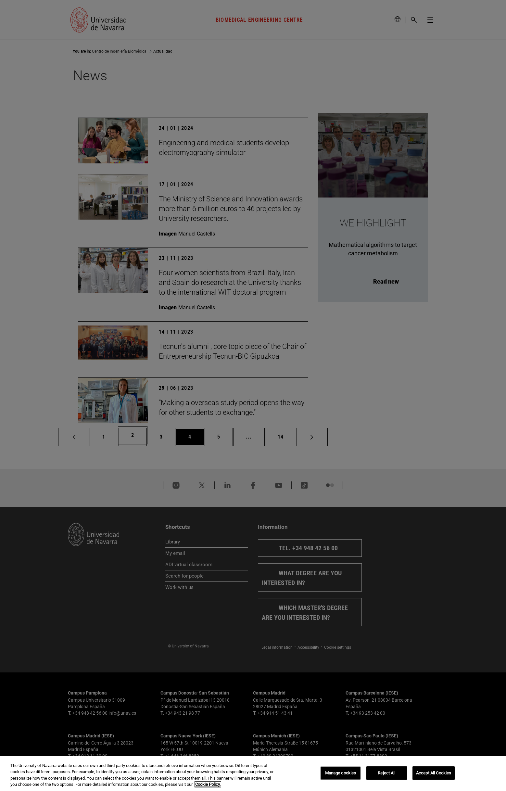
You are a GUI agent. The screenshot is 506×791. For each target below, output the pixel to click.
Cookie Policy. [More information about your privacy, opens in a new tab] (208, 784)
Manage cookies (340, 773)
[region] (253, 773)
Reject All (386, 773)
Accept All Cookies (433, 773)
